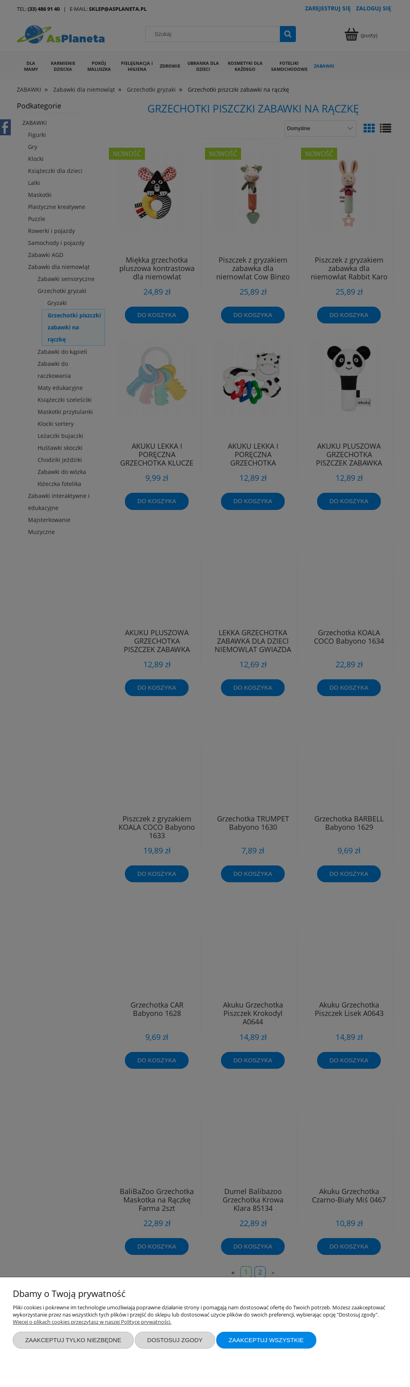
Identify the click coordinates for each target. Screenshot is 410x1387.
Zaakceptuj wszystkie (266, 1340)
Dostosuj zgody (175, 1340)
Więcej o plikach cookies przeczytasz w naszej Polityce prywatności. (92, 1321)
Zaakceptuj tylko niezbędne (73, 1340)
